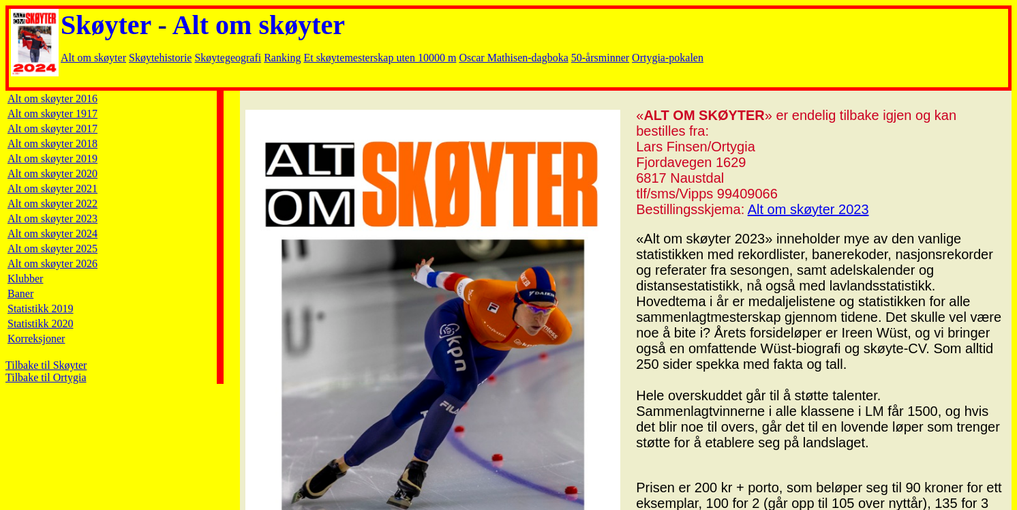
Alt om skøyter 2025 (52, 248)
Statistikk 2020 (40, 323)
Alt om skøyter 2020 (52, 173)
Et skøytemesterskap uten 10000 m (379, 57)
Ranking (282, 57)
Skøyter (106, 25)
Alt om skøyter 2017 (52, 128)
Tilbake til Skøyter (46, 365)
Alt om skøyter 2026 (52, 263)
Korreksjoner (36, 338)
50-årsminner (600, 57)
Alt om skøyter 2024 (52, 233)
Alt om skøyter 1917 (52, 113)
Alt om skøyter (258, 25)
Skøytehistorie (160, 57)
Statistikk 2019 (40, 308)
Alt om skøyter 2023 (52, 218)
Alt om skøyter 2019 (52, 158)
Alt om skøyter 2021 (52, 188)
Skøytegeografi (227, 57)
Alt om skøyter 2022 (52, 203)
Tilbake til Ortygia (46, 377)
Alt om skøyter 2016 (52, 98)
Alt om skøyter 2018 (52, 143)
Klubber (25, 278)
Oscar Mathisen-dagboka (513, 57)
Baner (20, 293)
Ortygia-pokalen (667, 57)
